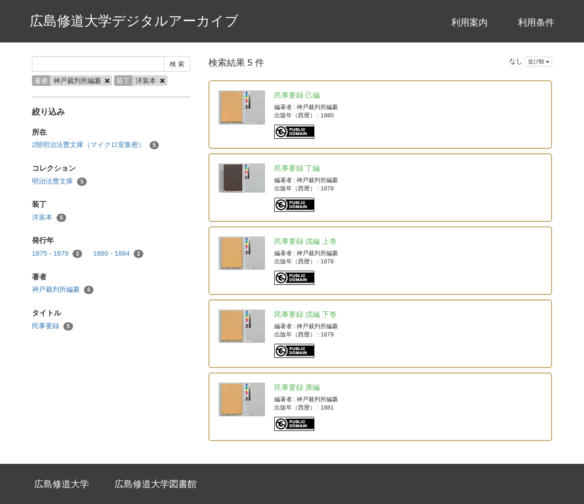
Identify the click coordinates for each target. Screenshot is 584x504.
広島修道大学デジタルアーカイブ (134, 20)
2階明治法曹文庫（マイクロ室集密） (95, 145)
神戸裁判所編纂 (63, 289)
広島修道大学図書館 (156, 484)
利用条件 (536, 22)
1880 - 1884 (118, 253)
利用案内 (469, 22)
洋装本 (49, 217)
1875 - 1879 (57, 253)
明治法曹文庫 (59, 181)
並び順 (538, 61)
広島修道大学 (61, 484)
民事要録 (52, 326)
